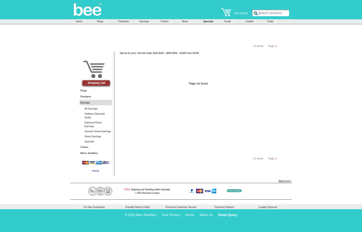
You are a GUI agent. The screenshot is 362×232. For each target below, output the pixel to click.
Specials (208, 21)
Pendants (123, 21)
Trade (270, 21)
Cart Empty (234, 11)
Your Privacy (171, 215)
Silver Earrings (92, 136)
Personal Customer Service (181, 207)
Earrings (144, 21)
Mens (185, 21)
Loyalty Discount (268, 207)
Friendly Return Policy (137, 207)
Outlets (250, 21)
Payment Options (224, 207)
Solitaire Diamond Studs (94, 115)
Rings (100, 21)
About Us (206, 215)
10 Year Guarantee (94, 207)
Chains (165, 21)
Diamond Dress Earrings (93, 124)
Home (79, 21)
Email (227, 21)
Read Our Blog (234, 191)
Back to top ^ (285, 181)
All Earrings (90, 108)
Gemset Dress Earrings (97, 131)
